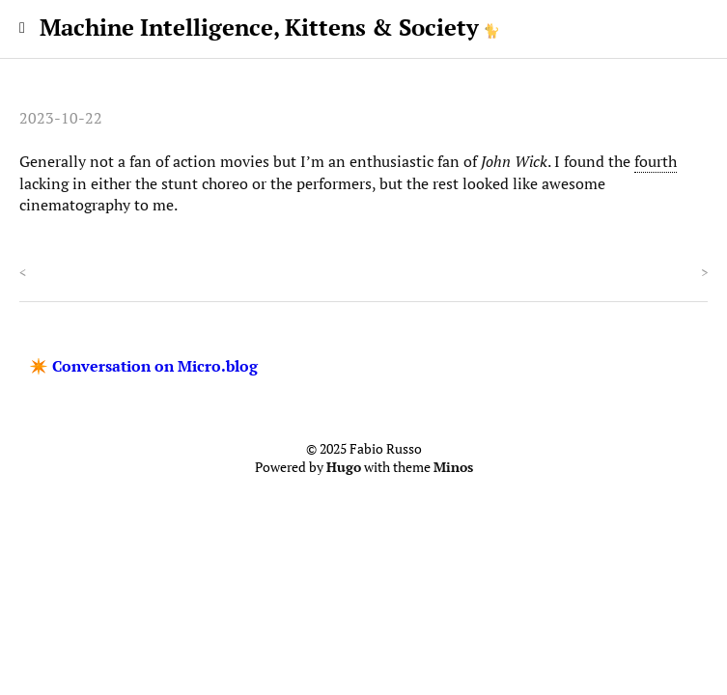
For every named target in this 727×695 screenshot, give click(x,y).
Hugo (343, 467)
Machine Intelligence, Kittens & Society (259, 27)
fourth (655, 161)
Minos (453, 467)
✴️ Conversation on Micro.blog (143, 365)
